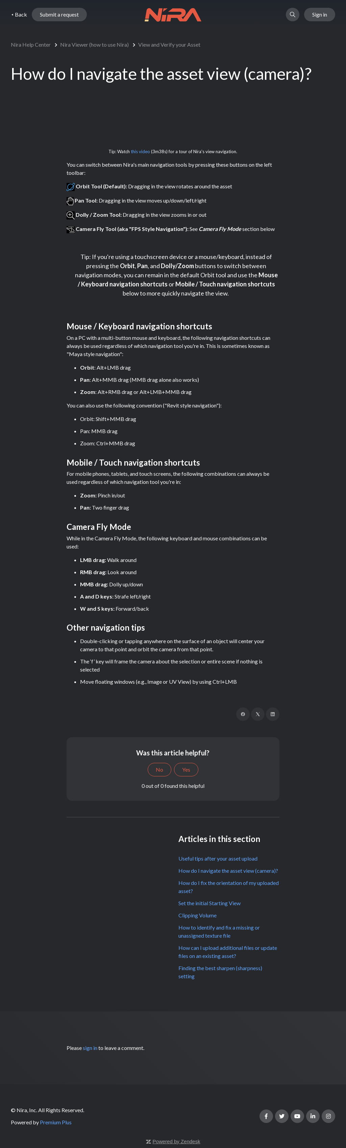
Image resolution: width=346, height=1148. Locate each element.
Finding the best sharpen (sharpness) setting (220, 972)
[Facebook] (243, 714)
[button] (292, 15)
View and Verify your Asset (169, 44)
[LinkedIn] (272, 714)
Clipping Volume (197, 915)
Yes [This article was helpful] (186, 769)
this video (140, 151)
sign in (90, 1048)
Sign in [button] (319, 14)
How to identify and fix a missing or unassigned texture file (219, 931)
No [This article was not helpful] (159, 769)
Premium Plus (56, 1122)
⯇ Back (19, 14)
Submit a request (59, 14)
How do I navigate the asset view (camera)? (228, 870)
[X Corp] (258, 714)
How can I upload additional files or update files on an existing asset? (227, 951)
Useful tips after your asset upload (217, 858)
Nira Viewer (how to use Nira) (94, 44)
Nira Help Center (31, 44)
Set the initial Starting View (209, 903)
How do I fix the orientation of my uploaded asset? (228, 887)
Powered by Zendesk (176, 1141)
